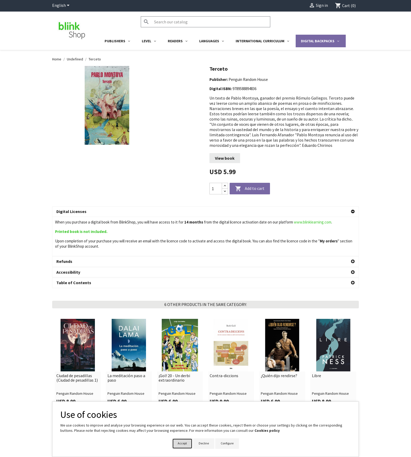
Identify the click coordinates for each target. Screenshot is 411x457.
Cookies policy (267, 430)
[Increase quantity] (225, 186)
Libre (316, 336)
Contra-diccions (224, 336)
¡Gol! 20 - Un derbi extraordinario (174, 339)
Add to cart (249, 188)
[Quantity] (215, 188)
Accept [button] (182, 443)
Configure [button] (227, 443)
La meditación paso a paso (126, 339)
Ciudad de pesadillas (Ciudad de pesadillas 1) (77, 339)
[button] (205, 211)
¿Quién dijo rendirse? (279, 336)
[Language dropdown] (61, 6)
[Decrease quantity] (225, 191)
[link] (77, 324)
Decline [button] (204, 443)
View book (225, 158)
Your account (221, 399)
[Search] (205, 21)
